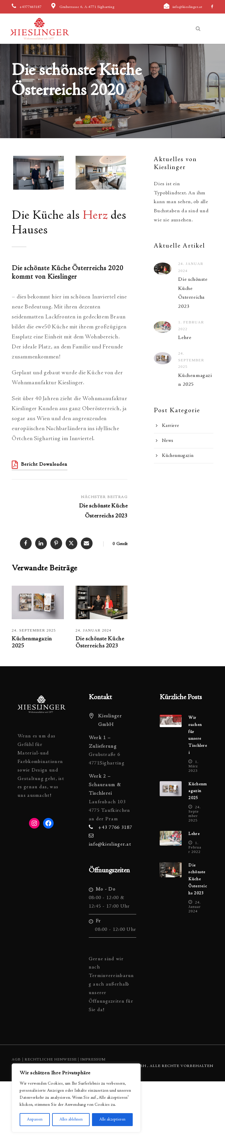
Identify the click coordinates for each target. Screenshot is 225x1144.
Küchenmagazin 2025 (197, 791)
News (167, 440)
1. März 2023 (193, 766)
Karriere (170, 425)
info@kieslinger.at (187, 7)
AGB (16, 1060)
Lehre (184, 337)
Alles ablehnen (71, 1120)
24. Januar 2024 (94, 630)
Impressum (92, 1060)
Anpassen (34, 1120)
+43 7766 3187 (115, 827)
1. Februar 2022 (194, 847)
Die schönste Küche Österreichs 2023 (197, 880)
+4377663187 (30, 7)
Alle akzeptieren (112, 1120)
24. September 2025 (34, 630)
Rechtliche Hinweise (51, 1060)
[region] (76, 1097)
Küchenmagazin (177, 455)
